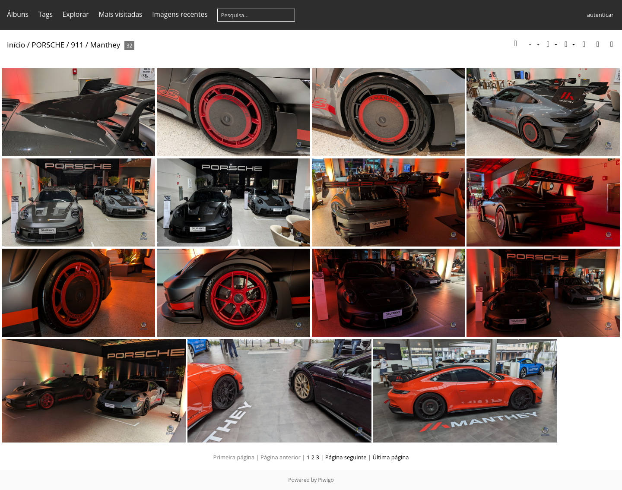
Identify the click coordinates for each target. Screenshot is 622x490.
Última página (390, 457)
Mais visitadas (120, 14)
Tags (45, 14)
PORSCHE (48, 45)
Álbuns (18, 14)
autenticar (600, 15)
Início (16, 45)
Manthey (105, 45)
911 (77, 45)
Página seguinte (346, 457)
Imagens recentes (179, 14)
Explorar (76, 14)
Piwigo (325, 480)
